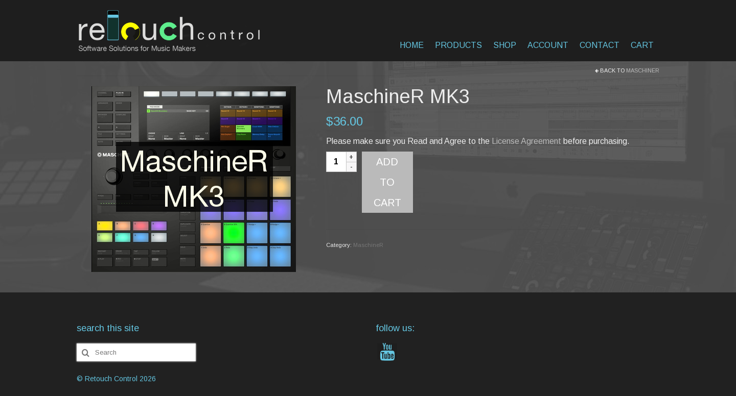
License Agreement (526, 141)
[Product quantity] (336, 162)
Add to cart (387, 182)
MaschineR (642, 70)
